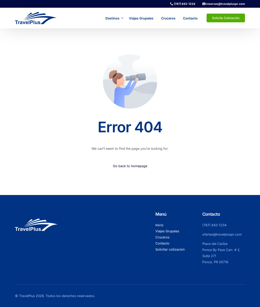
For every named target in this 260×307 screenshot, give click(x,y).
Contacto (162, 243)
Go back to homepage (130, 166)
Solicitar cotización (170, 249)
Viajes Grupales (167, 231)
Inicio (159, 225)
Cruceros (162, 237)
